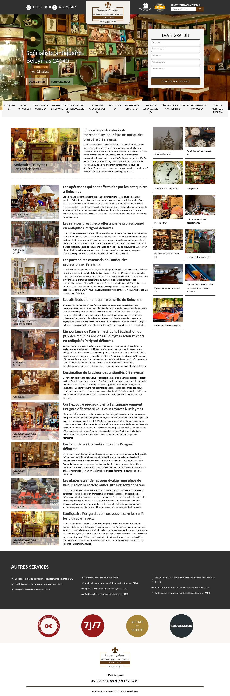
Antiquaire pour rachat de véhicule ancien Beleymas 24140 (111, 583)
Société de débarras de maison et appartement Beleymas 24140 (44, 579)
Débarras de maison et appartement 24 (173, 107)
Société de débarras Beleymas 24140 (101, 577)
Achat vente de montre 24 (40, 107)
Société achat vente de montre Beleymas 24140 (106, 594)
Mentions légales (130, 691)
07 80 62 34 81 (64, 7)
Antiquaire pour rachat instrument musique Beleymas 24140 (182, 587)
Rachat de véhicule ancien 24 (151, 109)
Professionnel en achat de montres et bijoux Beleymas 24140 (182, 593)
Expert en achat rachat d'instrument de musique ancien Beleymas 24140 (185, 579)
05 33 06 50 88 (38, 7)
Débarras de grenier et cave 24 (97, 109)
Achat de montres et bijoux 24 (218, 109)
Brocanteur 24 (115, 107)
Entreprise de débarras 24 (132, 107)
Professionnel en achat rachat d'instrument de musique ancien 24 (68, 109)
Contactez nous (60, 81)
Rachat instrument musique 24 (197, 107)
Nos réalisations (39, 71)
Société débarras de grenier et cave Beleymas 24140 (38, 584)
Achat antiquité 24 (24, 107)
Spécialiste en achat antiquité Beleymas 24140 (106, 588)
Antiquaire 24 (9, 107)
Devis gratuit (37, 81)
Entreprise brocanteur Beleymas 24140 (32, 589)
